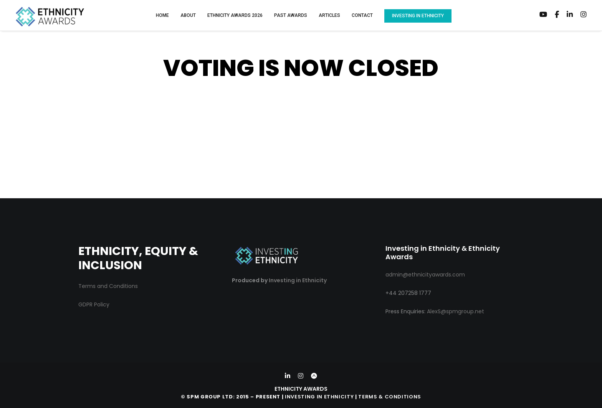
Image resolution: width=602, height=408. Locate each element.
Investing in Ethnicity (298, 280)
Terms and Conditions (108, 286)
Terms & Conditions (389, 396)
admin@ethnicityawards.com (425, 274)
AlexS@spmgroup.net (455, 311)
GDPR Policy (93, 304)
